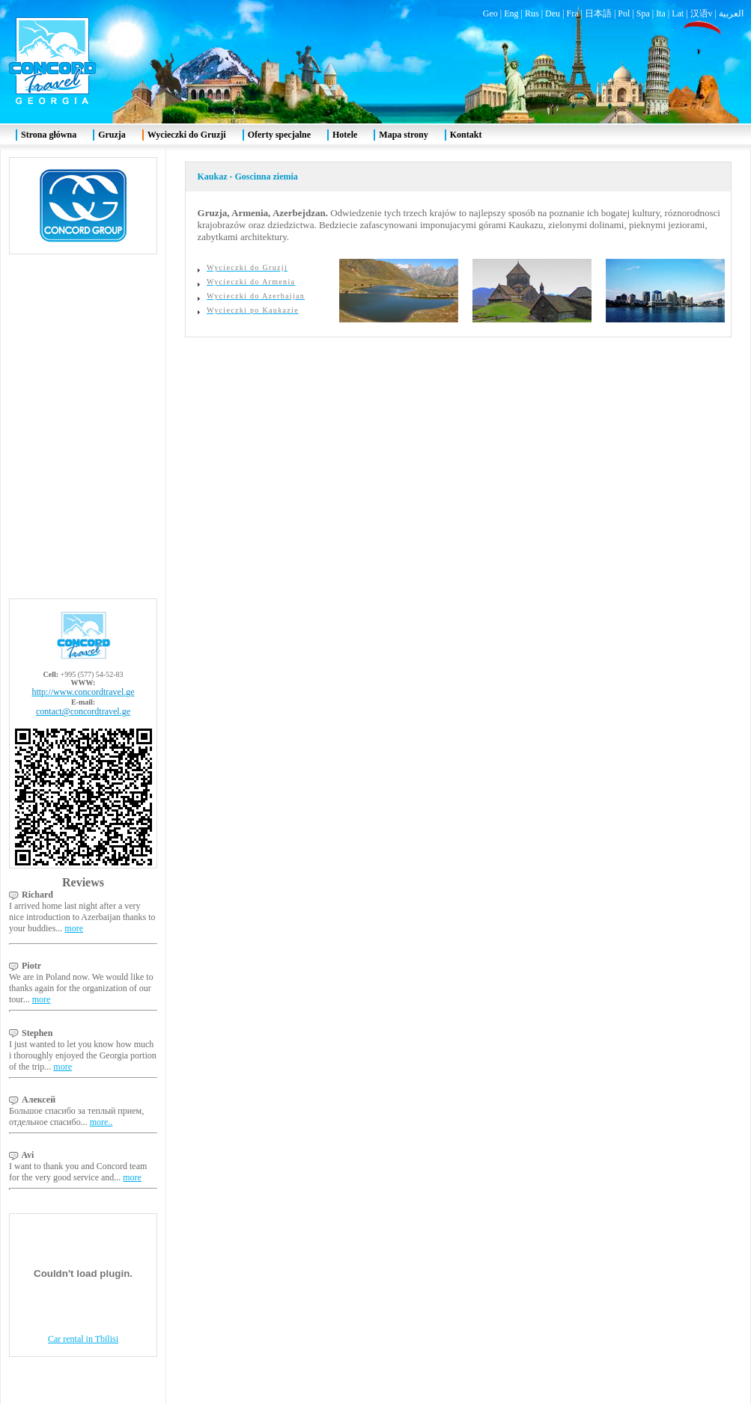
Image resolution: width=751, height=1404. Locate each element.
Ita (661, 13)
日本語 (598, 13)
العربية (731, 13)
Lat (678, 13)
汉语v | (704, 13)
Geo (490, 13)
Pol (624, 13)
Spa (643, 13)
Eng (511, 13)
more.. (101, 1122)
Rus (532, 13)
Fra (572, 13)
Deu (552, 13)
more (73, 928)
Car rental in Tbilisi (83, 1339)
